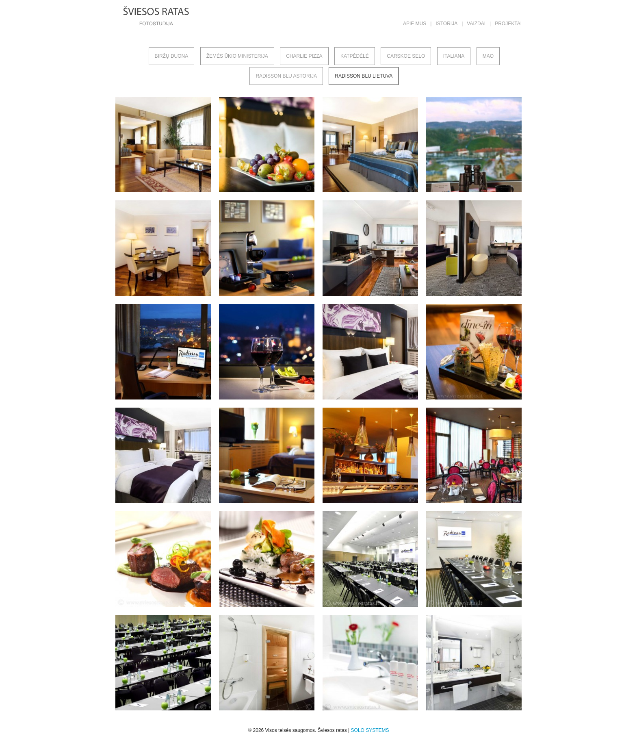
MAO (488, 56)
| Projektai (506, 23)
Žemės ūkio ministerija (237, 56)
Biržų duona (171, 56)
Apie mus (414, 23)
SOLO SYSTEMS (370, 730)
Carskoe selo (406, 56)
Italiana (453, 56)
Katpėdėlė (354, 56)
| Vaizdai (473, 23)
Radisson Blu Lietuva (363, 76)
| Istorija (443, 23)
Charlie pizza (304, 56)
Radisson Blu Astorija (286, 76)
